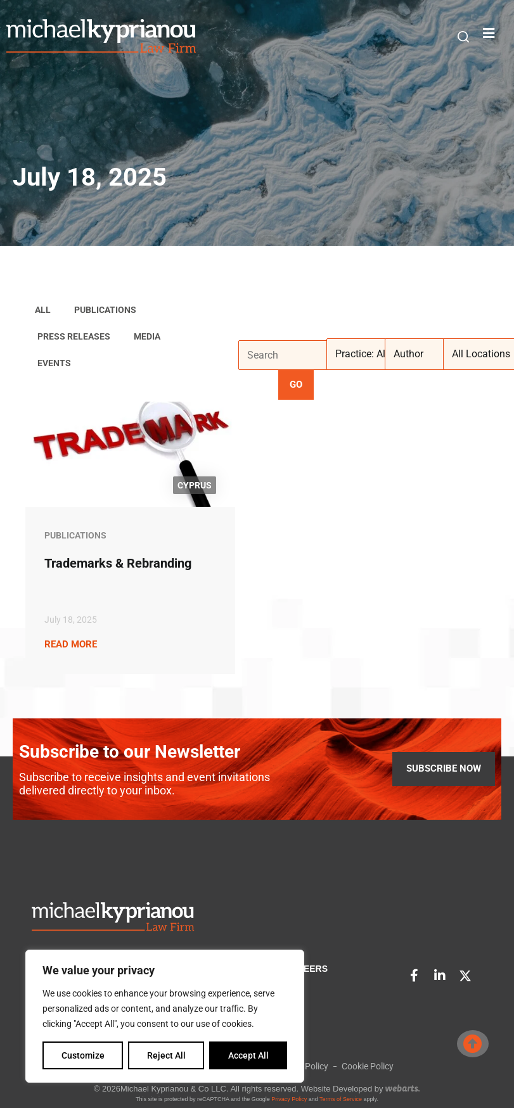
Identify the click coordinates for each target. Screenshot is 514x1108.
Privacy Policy (289, 1099)
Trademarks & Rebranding (117, 563)
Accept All (248, 1055)
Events (54, 363)
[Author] (432, 354)
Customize (83, 1055)
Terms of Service (340, 1099)
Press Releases (73, 336)
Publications (105, 310)
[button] (463, 36)
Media (147, 336)
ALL (43, 310)
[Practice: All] (373, 354)
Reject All (166, 1055)
